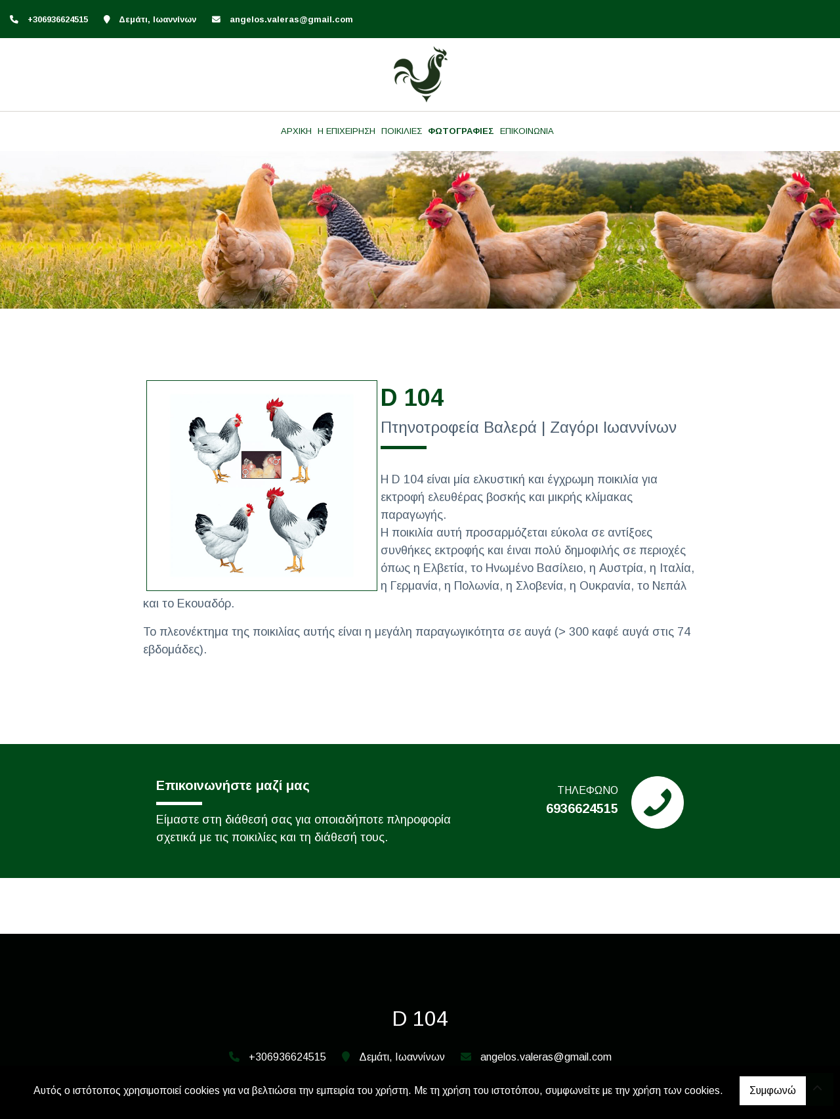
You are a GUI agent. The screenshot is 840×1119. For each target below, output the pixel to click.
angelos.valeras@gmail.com (291, 19)
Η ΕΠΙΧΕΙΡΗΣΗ (346, 131)
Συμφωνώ (772, 1090)
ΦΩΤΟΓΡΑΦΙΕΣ (461, 131)
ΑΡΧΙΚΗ (296, 131)
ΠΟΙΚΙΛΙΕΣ (401, 131)
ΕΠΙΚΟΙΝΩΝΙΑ (527, 131)
